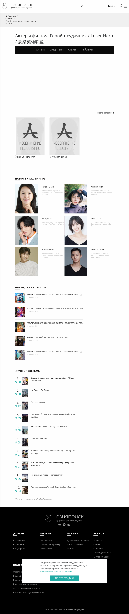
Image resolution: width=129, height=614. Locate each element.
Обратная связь (21, 571)
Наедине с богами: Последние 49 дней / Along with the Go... (53, 415)
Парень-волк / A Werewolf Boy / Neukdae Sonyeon (53, 487)
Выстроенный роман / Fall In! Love (101, 225)
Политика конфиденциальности (28, 592)
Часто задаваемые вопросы (26, 588)
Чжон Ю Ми (48, 186)
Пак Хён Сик (48, 249)
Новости (97, 540)
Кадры (72, 49)
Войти (111, 6)
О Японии (98, 548)
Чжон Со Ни (97, 186)
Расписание (18, 544)
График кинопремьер (50, 544)
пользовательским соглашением (56, 571)
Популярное (19, 548)
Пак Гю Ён (96, 218)
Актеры (40, 49)
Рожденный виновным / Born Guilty (100, 256)
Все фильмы (46, 540)
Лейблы (70, 548)
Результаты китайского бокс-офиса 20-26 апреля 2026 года (55, 309)
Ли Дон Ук (47, 218)
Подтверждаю (64, 578)
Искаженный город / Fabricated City (47, 475)
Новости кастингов (30, 178)
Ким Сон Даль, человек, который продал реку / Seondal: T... (52, 464)
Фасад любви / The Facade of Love (52, 193)
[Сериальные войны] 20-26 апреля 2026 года (47, 337)
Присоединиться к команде (26, 584)
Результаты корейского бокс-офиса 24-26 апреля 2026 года (55, 323)
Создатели (57, 49)
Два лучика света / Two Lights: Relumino (49, 426)
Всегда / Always (38, 402)
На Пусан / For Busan (40, 390)
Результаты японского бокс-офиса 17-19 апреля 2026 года (54, 351)
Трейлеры (86, 49)
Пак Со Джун (97, 249)
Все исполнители (75, 544)
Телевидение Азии (102, 552)
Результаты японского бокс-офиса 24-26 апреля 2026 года (54, 294)
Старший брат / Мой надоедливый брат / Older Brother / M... (52, 379)
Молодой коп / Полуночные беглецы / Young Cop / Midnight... (53, 451)
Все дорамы (19, 540)
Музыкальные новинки (78, 540)
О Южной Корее (101, 556)
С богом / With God (39, 438)
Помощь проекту (21, 576)
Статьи (96, 544)
